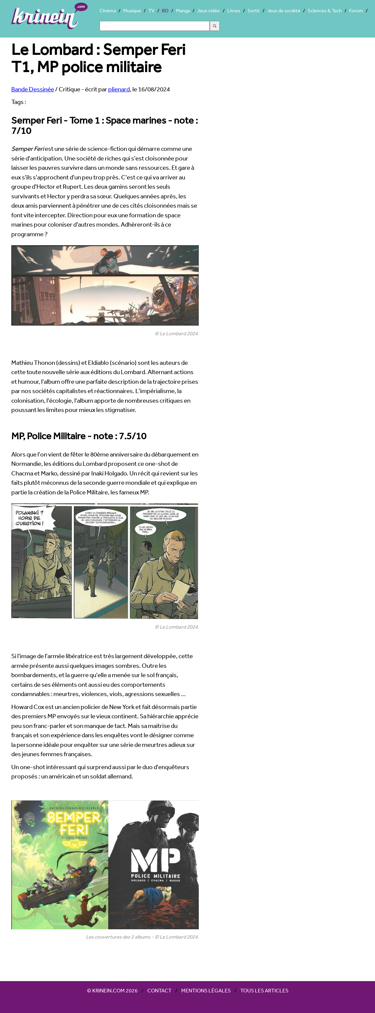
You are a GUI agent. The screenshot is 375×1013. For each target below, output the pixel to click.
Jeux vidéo (208, 10)
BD (165, 10)
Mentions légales (206, 990)
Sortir (254, 10)
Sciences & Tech (325, 10)
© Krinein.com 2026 (112, 990)
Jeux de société (283, 10)
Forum (356, 10)
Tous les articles (264, 990)
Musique (132, 10)
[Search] (155, 26)
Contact (159, 990)
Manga (183, 10)
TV (151, 10)
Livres (233, 10)
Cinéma (108, 10)
